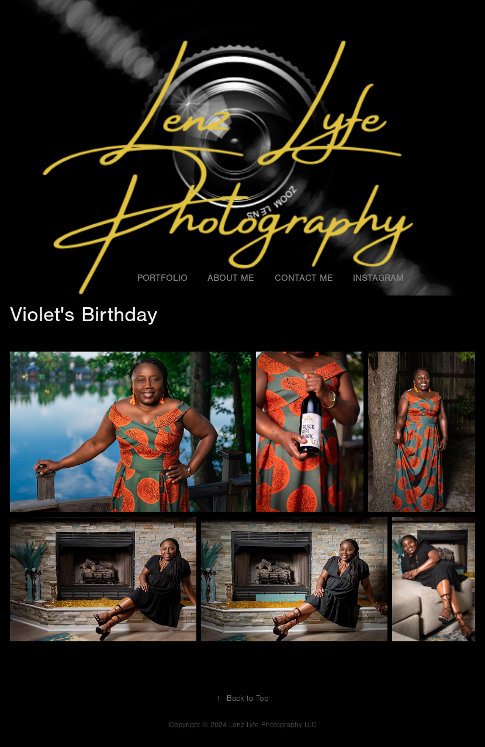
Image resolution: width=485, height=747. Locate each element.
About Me (230, 278)
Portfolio (162, 278)
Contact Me (304, 278)
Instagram (378, 278)
